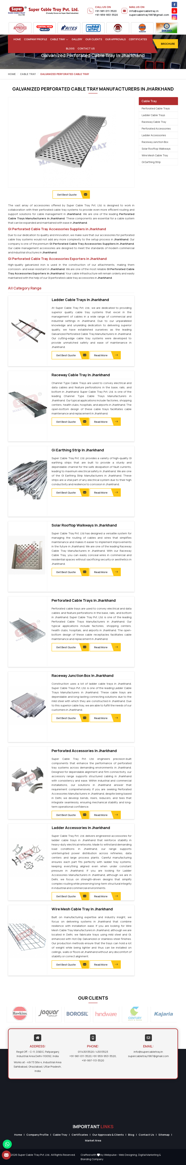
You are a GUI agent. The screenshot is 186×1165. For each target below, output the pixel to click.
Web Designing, (128, 1154)
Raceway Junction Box (155, 142)
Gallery (77, 39)
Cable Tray (59, 39)
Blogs (70, 48)
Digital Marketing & (149, 1154)
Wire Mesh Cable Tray (155, 155)
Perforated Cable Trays (156, 108)
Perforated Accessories (156, 128)
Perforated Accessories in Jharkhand (84, 751)
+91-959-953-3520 (106, 14)
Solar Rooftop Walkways (156, 148)
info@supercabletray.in (144, 11)
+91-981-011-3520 (106, 11)
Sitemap (163, 1135)
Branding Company (92, 1159)
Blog (131, 1135)
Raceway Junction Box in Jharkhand (83, 675)
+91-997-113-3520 (93, 1060)
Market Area (93, 1140)
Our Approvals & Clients (108, 1135)
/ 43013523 (101, 1052)
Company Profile (35, 39)
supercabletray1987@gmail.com (149, 14)
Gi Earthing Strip (151, 162)
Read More (106, 355)
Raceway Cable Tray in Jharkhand (81, 375)
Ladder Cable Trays (153, 115)
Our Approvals (115, 39)
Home (17, 39)
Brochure (168, 43)
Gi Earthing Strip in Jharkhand (78, 450)
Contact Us (86, 48)
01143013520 (86, 1052)
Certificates (138, 39)
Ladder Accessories (154, 135)
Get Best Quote (71, 355)
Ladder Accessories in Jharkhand (81, 828)
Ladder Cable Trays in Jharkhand (80, 300)
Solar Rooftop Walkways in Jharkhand (84, 525)
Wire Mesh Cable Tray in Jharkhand (82, 909)
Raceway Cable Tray (154, 122)
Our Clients (93, 39)
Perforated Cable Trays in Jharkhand (84, 600)
